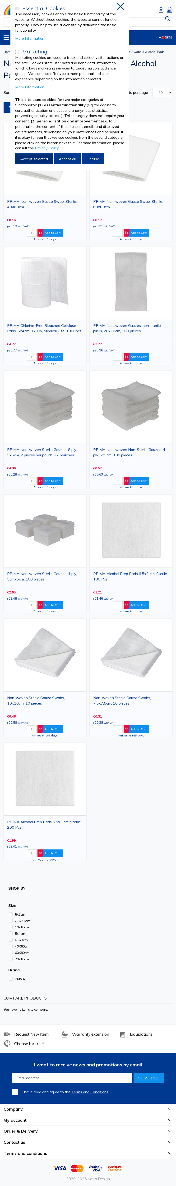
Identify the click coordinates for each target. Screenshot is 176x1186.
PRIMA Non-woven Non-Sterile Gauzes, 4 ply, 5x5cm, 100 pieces (129, 452)
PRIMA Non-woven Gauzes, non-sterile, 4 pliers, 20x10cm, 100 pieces (129, 328)
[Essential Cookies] (17, 8)
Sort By (10, 92)
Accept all (67, 158)
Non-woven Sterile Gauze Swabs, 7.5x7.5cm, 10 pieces (122, 700)
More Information (29, 38)
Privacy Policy (47, 148)
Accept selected (34, 158)
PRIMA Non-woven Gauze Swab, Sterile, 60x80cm (128, 204)
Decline (93, 158)
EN (165, 37)
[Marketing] (17, 52)
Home (8, 52)
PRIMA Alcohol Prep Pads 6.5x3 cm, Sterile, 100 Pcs (130, 576)
